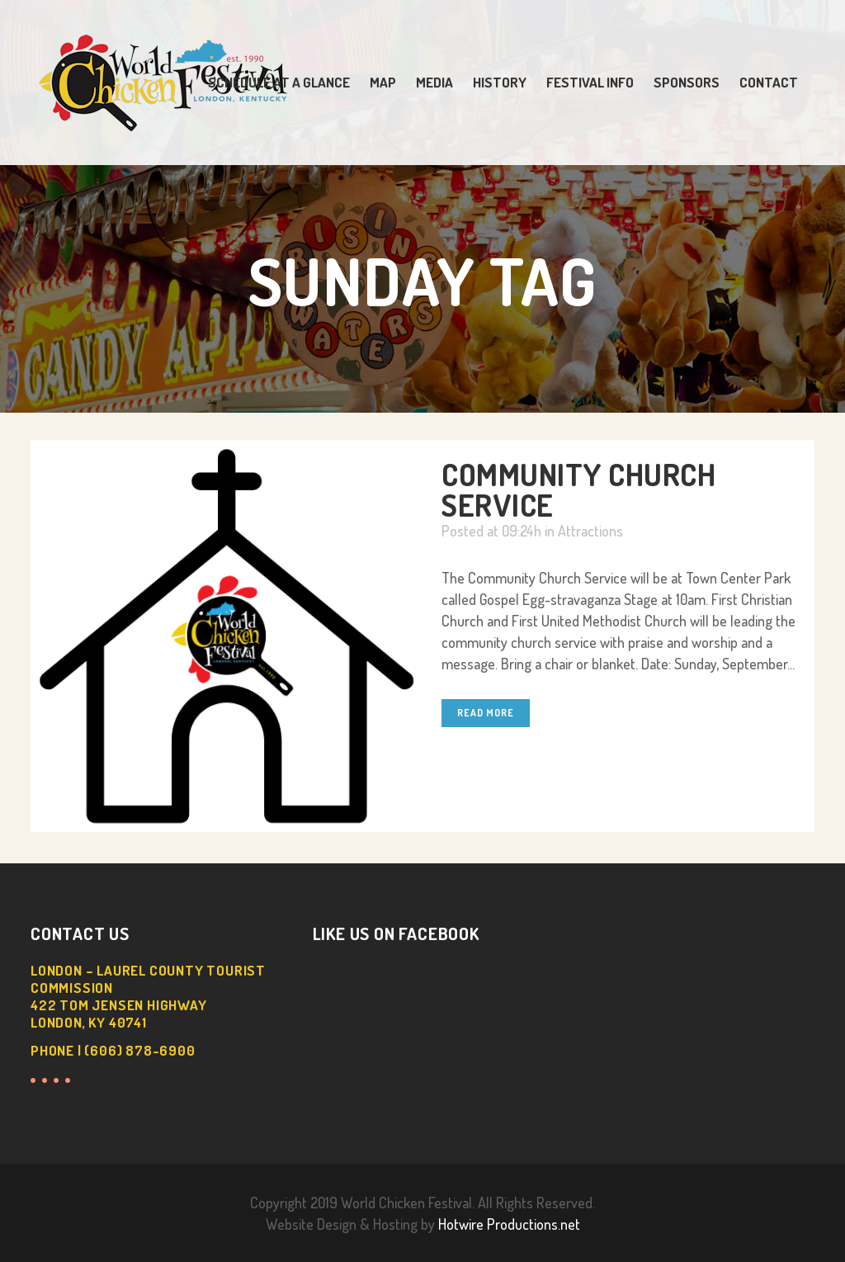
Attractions (590, 531)
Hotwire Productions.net (509, 1224)
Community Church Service (578, 489)
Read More (485, 713)
